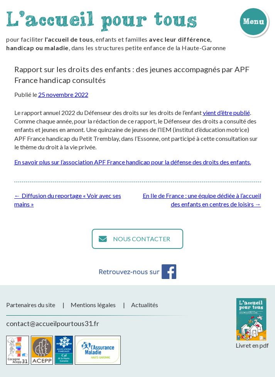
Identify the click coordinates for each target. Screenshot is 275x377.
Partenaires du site (30, 304)
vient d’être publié (226, 112)
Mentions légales (93, 304)
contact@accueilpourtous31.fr (52, 323)
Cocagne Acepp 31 (17, 350)
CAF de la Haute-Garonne (64, 350)
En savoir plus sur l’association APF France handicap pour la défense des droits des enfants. (132, 162)
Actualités (144, 304)
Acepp (42, 350)
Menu (253, 21)
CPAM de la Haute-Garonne (98, 350)
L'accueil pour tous (101, 18)
